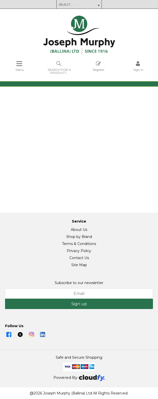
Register (99, 66)
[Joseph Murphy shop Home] (79, 53)
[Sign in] (138, 66)
